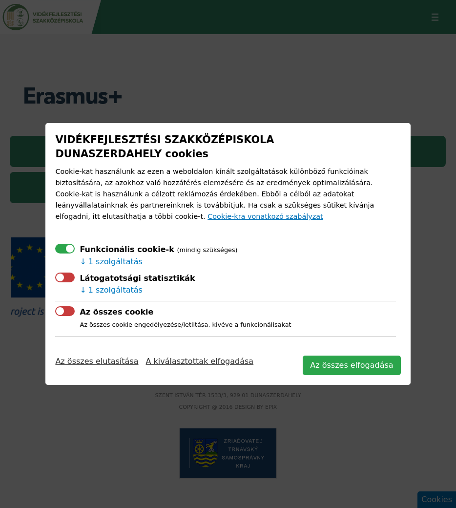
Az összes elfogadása (351, 365)
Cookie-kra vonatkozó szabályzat (265, 216)
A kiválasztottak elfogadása (200, 361)
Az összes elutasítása (96, 361)
